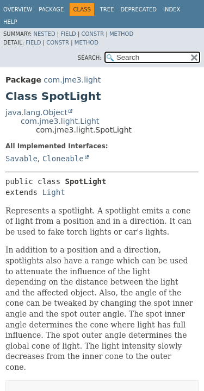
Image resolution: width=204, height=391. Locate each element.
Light (53, 192)
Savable (21, 158)
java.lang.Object (36, 112)
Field (68, 34)
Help (10, 22)
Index (171, 9)
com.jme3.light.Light (60, 121)
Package (51, 9)
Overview (17, 9)
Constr (92, 34)
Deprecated (138, 9)
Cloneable (63, 158)
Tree (107, 9)
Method (121, 34)
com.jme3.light (72, 79)
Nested (44, 34)
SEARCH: (90, 58)
